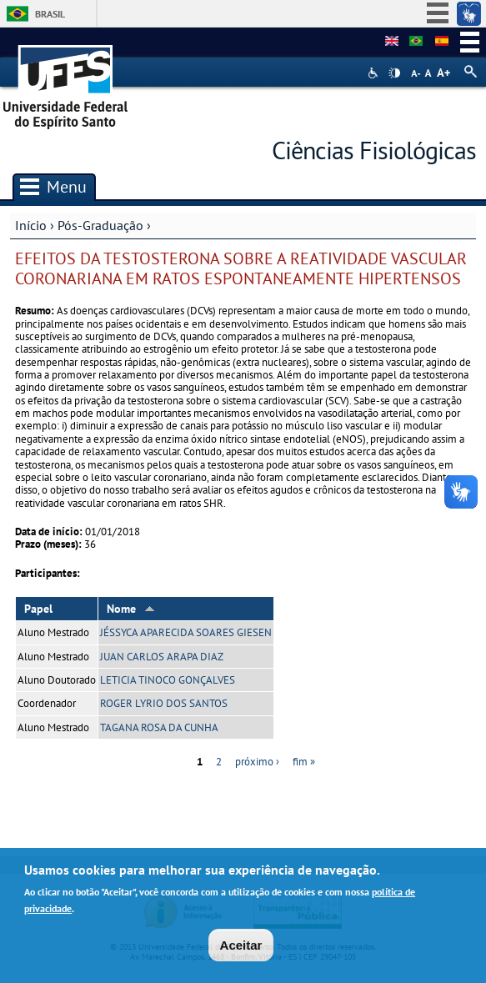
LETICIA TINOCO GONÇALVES (167, 680)
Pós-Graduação (100, 225)
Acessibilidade (374, 73)
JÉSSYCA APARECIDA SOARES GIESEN (186, 632)
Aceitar (241, 949)
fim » (304, 762)
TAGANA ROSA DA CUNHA (159, 727)
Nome (131, 608)
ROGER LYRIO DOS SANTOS (164, 703)
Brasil (50, 14)
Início (31, 225)
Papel (38, 608)
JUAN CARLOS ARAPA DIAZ (161, 656)
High (394, 73)
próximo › (257, 762)
